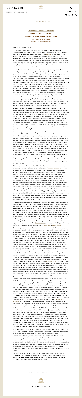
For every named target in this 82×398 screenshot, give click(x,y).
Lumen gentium (46, 225)
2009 (26, 12)
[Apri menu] (74, 8)
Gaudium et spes (57, 225)
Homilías (20, 12)
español (70, 12)
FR (43, 22)
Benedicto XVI (11, 12)
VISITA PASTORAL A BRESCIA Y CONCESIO (41, 31)
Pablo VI (48, 54)
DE (33, 22)
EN (37, 22)
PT (48, 22)
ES (40, 22)
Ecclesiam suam (40, 223)
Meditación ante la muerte (55, 168)
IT (45, 22)
